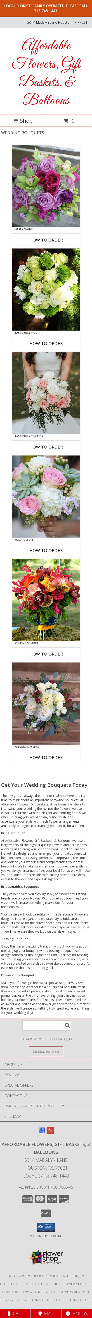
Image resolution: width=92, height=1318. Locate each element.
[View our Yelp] (50, 1132)
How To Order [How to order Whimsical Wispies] (46, 757)
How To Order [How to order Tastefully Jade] (46, 343)
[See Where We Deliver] (46, 1051)
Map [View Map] (45, 1314)
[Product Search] (46, 1025)
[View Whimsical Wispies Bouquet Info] (46, 703)
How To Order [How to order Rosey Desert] (46, 550)
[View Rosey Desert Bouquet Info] (46, 496)
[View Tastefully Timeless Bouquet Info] (46, 393)
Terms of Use (80, 1300)
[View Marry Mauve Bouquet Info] (46, 186)
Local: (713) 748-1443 (46, 1176)
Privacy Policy (13, 1300)
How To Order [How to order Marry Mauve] (46, 240)
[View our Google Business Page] (42, 1132)
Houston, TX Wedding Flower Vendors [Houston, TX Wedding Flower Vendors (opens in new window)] (57, 1284)
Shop (23, 120)
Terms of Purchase (47, 1300)
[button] (46, 1227)
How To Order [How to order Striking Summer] (46, 654)
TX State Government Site (67, 1292)
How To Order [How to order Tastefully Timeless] (46, 447)
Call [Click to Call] (15, 1314)
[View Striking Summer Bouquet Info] (46, 600)
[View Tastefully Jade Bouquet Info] (46, 289)
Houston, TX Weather (21, 1292)
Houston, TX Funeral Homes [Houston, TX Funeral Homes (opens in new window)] (33, 1276)
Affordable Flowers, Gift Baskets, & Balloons (46, 73)
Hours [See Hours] (77, 1314)
